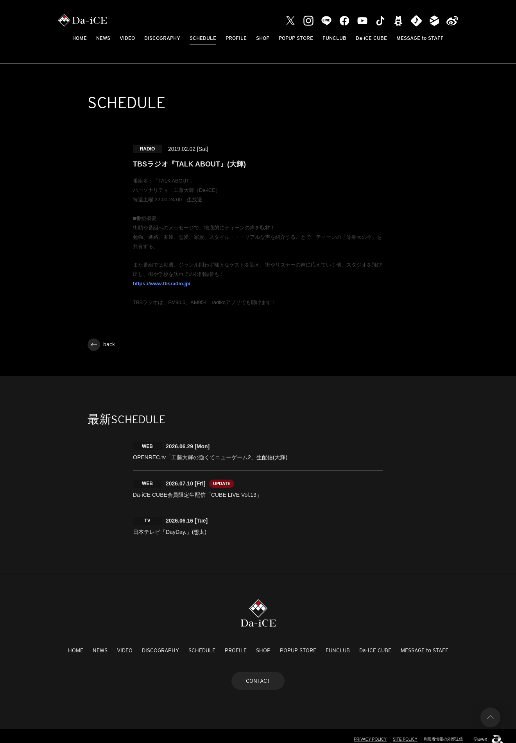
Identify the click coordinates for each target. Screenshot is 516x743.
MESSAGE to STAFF (420, 38)
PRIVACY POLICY (363, 732)
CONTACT (258, 674)
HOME (79, 38)
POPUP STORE (296, 38)
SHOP (262, 38)
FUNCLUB (334, 38)
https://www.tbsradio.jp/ (161, 283)
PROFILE (236, 38)
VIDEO (127, 38)
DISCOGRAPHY (162, 38)
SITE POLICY (400, 732)
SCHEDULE (203, 38)
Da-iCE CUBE (371, 38)
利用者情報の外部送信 (441, 732)
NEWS (103, 38)
